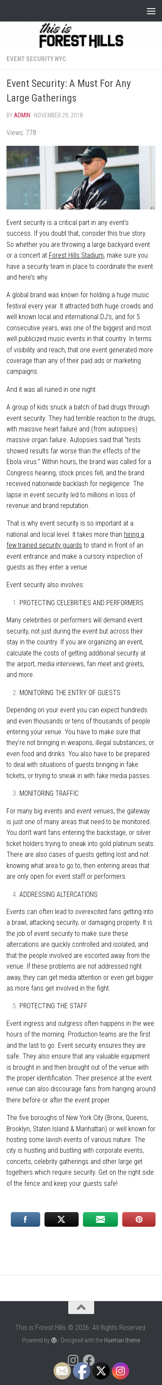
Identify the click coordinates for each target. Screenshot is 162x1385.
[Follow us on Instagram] (73, 1360)
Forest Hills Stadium (76, 255)
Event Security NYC (36, 59)
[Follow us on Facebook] (89, 1360)
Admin (22, 115)
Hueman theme (122, 1340)
